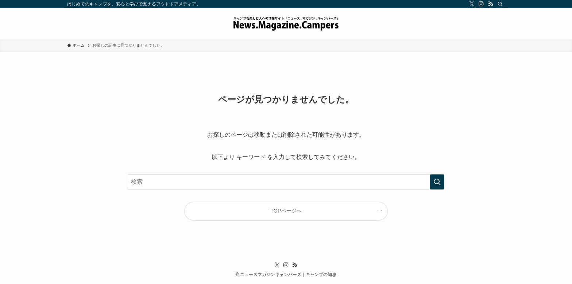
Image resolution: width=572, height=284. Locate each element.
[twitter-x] (471, 4)
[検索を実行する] (437, 182)
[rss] (490, 4)
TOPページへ (285, 211)
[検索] (500, 4)
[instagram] (481, 4)
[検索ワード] (286, 182)
